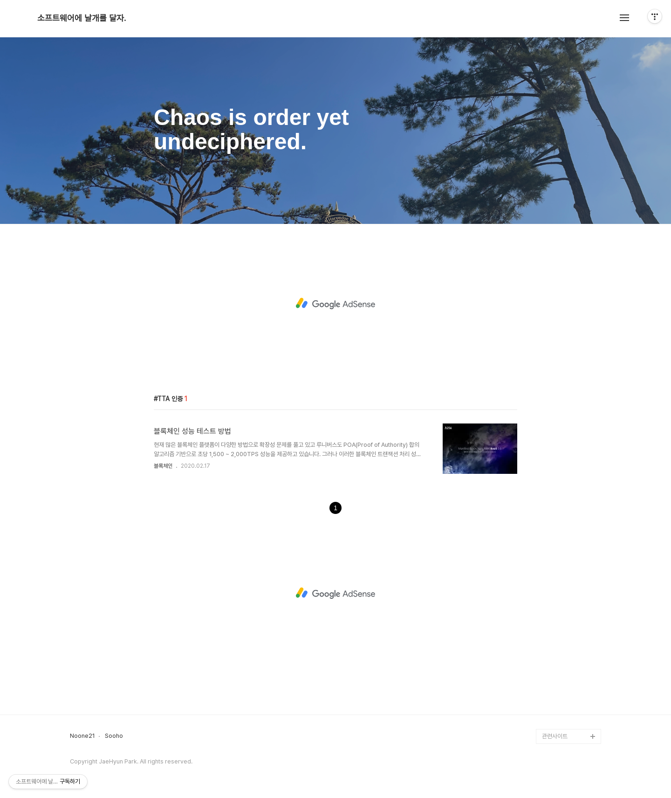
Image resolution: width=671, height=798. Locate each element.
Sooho (114, 736)
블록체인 (163, 466)
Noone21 (82, 736)
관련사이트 (555, 736)
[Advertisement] (335, 303)
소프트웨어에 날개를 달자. (81, 18)
